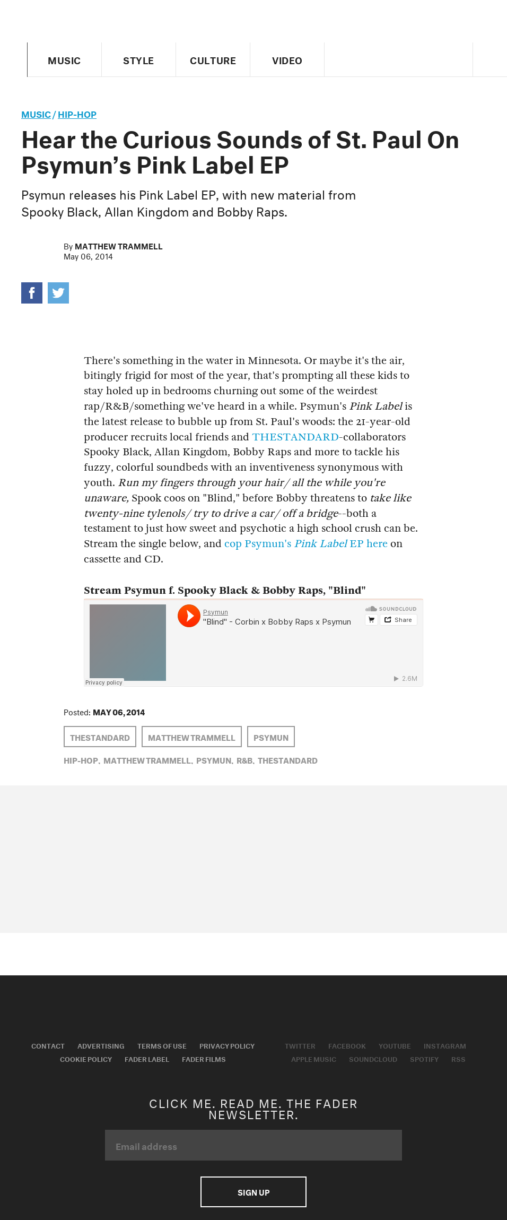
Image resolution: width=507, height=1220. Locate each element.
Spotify (424, 1058)
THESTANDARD (295, 437)
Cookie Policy (86, 1058)
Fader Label (147, 1058)
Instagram (445, 1045)
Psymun (271, 736)
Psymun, (214, 759)
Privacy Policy (227, 1045)
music (36, 113)
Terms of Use (162, 1045)
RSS (458, 1058)
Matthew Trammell (119, 245)
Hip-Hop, (82, 759)
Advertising (101, 1045)
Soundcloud (373, 1058)
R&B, (246, 759)
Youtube (395, 1045)
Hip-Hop (77, 113)
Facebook (347, 1045)
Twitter (300, 1045)
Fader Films (204, 1058)
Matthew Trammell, (148, 759)
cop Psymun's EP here (306, 544)
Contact (48, 1045)
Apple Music (313, 1058)
